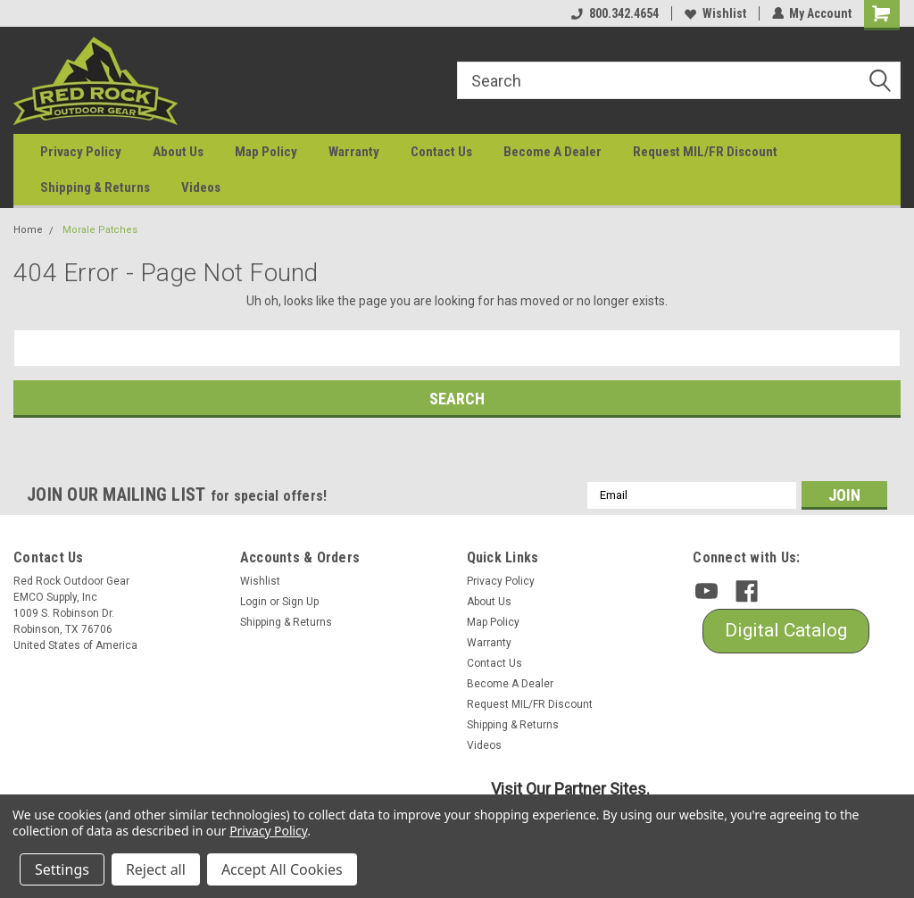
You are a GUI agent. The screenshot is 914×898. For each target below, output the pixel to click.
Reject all (156, 869)
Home (28, 230)
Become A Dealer (552, 152)
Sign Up (300, 601)
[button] (785, 631)
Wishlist (714, 13)
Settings (62, 869)
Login (253, 601)
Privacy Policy (80, 152)
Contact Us (441, 152)
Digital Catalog (786, 630)
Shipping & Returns (95, 187)
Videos (200, 187)
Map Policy (266, 152)
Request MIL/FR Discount (705, 152)
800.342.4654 (614, 13)
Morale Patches (99, 230)
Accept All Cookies (282, 869)
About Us (178, 152)
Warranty (353, 152)
